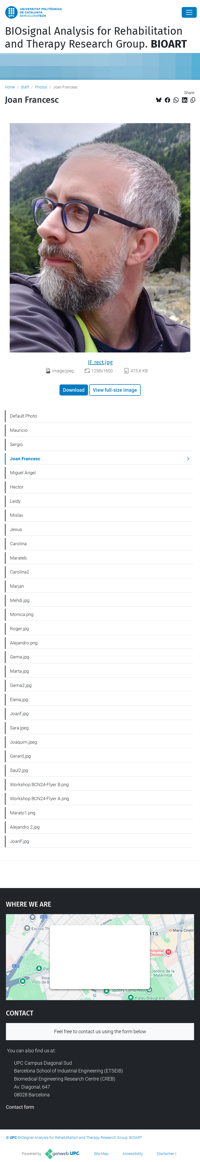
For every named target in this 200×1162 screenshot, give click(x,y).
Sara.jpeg (19, 727)
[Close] (189, 12)
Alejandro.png (23, 643)
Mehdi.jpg (19, 600)
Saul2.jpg (19, 770)
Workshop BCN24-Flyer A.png (39, 798)
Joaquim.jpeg (23, 742)
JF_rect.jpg (100, 362)
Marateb (18, 558)
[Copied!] (193, 100)
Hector (17, 487)
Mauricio (19, 430)
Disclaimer (165, 1154)
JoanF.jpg (19, 841)
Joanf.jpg (19, 713)
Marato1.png (22, 812)
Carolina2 (19, 572)
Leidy (15, 501)
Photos (41, 87)
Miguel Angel (23, 472)
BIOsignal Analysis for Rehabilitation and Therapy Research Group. (96, 38)
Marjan (17, 586)
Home (10, 87)
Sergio (16, 444)
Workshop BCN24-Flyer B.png (39, 784)
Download (74, 390)
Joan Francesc (25, 458)
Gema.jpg (19, 657)
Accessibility (132, 1154)
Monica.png (21, 614)
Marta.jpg (19, 671)
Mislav (16, 515)
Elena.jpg (19, 699)
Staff (25, 87)
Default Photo (23, 416)
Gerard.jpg (20, 756)
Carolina (18, 543)
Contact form (20, 1107)
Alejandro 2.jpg (25, 827)
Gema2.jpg (20, 685)
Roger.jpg (19, 628)
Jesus (16, 529)
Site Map (101, 1154)
